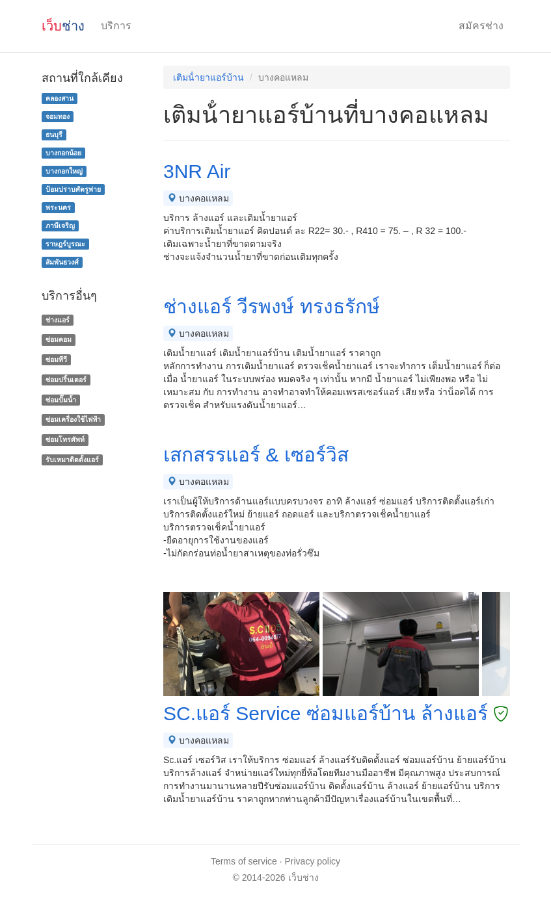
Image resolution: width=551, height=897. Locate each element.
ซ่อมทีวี (56, 359)
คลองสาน (60, 98)
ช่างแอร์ (58, 320)
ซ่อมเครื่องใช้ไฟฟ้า (73, 420)
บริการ (116, 25)
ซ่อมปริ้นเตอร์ (66, 380)
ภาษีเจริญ (60, 225)
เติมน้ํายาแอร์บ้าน (208, 77)
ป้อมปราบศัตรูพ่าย (73, 189)
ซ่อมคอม (59, 339)
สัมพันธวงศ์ (62, 262)
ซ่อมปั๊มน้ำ (61, 400)
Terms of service (244, 861)
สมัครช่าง (481, 25)
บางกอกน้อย (63, 153)
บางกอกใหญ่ (64, 171)
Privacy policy (313, 861)
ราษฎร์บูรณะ (65, 244)
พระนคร (58, 207)
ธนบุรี (54, 134)
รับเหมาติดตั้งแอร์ (72, 459)
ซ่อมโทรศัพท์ (65, 439)
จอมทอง (58, 116)
